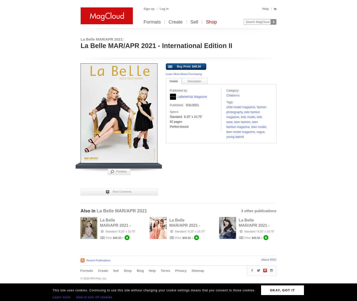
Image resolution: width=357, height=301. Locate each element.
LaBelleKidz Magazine (192, 97)
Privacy (181, 271)
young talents (235, 137)
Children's (232, 95)
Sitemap (198, 271)
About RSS (268, 259)
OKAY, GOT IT (282, 290)
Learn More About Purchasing (184, 74)
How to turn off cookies (94, 297)
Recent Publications (98, 260)
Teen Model (258, 127)
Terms (165, 271)
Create (176, 22)
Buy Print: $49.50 (184, 67)
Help (265, 9)
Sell (194, 22)
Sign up (149, 9)
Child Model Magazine (240, 107)
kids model (248, 117)
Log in (164, 9)
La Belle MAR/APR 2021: (102, 39)
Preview (118, 172)
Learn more (61, 297)
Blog (140, 271)
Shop (211, 22)
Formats (152, 22)
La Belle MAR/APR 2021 (122, 210)
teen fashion (242, 122)
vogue (260, 132)
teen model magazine (240, 132)
